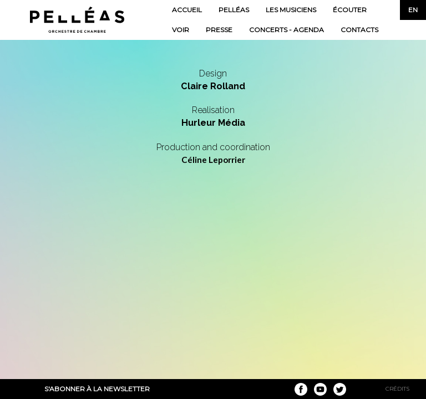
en (413, 10)
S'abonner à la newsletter (97, 389)
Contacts (359, 29)
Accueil (187, 10)
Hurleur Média (213, 122)
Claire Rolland (213, 86)
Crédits (397, 388)
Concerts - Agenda (286, 29)
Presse (219, 29)
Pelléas (234, 10)
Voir (180, 29)
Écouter (350, 10)
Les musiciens (291, 10)
